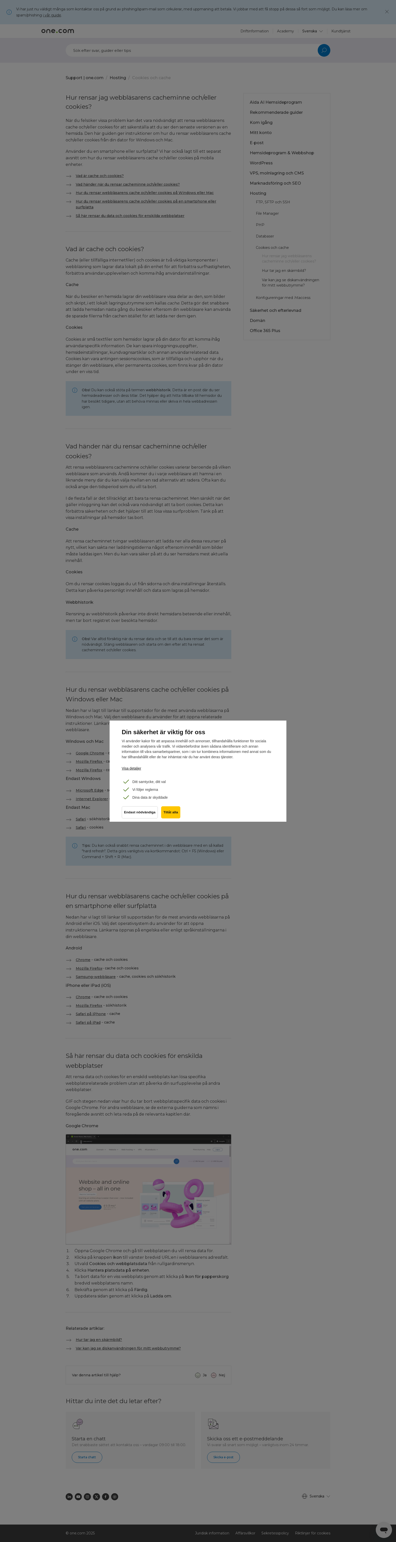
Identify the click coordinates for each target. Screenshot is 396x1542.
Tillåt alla (171, 813)
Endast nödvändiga (140, 813)
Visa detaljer (131, 768)
